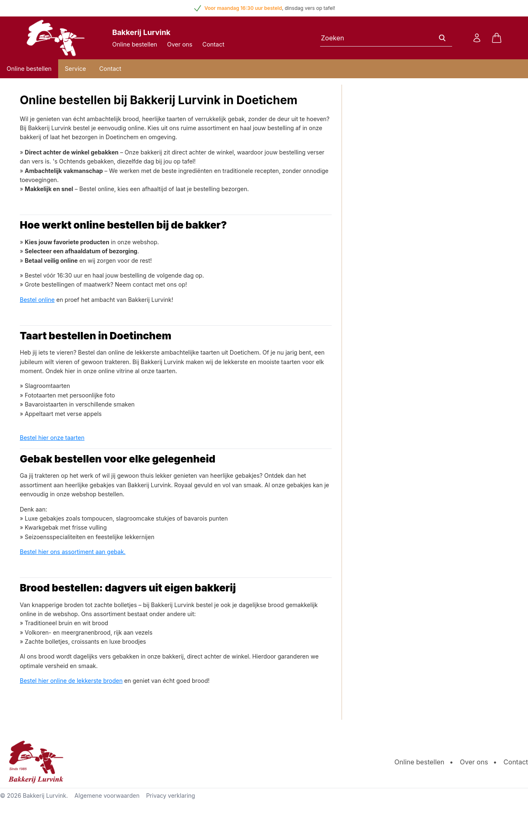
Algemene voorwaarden (107, 795)
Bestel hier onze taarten (52, 437)
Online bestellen (134, 44)
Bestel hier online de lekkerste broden (71, 680)
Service (75, 68)
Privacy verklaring (170, 795)
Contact (213, 44)
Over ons (179, 44)
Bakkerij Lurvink (44, 795)
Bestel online (37, 299)
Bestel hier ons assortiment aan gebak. (72, 551)
